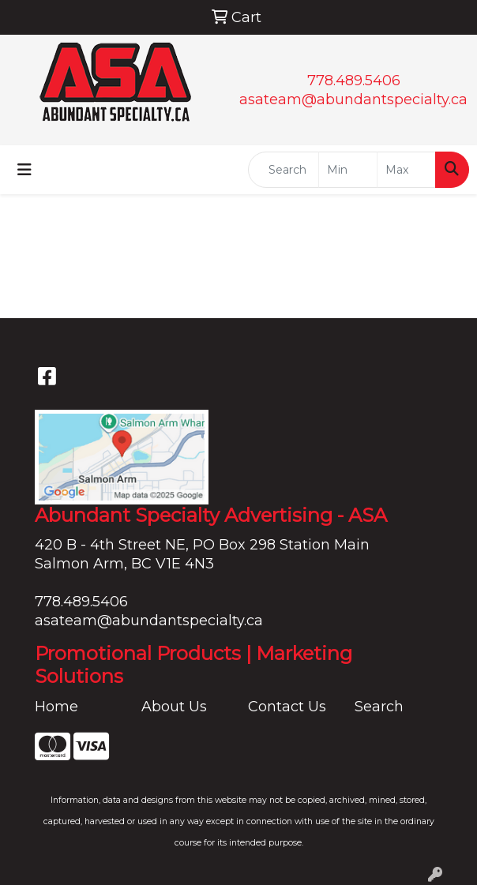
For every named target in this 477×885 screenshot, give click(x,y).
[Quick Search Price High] (406, 170)
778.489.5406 (353, 80)
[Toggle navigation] (24, 170)
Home (56, 706)
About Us (174, 706)
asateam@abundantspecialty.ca (353, 99)
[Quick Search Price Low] (347, 170)
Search (379, 706)
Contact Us (287, 706)
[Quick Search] (283, 170)
